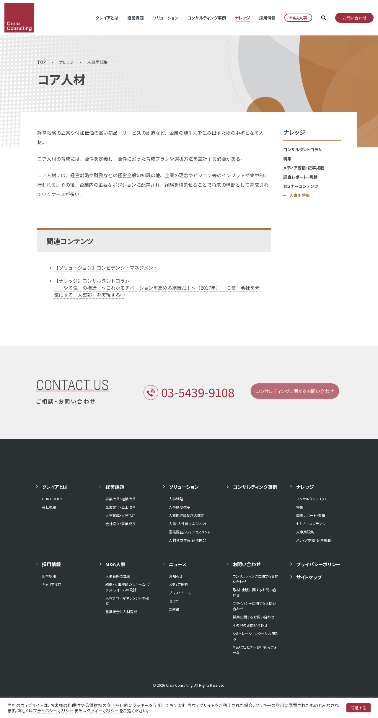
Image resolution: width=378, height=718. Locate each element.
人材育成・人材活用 (120, 515)
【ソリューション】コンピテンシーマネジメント (106, 267)
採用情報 (267, 18)
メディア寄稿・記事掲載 (303, 168)
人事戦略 (176, 498)
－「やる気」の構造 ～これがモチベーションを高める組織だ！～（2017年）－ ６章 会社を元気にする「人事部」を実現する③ (157, 291)
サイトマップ (309, 577)
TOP (41, 62)
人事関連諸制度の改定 (186, 515)
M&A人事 (115, 564)
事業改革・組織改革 (120, 498)
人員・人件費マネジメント (188, 523)
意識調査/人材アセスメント (189, 531)
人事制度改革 (179, 506)
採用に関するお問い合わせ (253, 616)
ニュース (178, 564)
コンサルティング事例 (206, 18)
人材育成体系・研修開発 (187, 540)
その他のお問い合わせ (250, 625)
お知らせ (176, 576)
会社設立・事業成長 (120, 523)
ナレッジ (242, 18)
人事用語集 (97, 62)
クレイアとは (106, 18)
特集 (287, 159)
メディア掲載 (178, 584)
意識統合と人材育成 (121, 611)
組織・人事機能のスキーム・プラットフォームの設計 (127, 587)
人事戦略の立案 (117, 576)
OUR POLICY (52, 498)
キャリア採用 (51, 584)
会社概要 (49, 506)
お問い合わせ (246, 564)
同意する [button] (358, 708)
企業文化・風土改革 (120, 506)
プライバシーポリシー (318, 564)
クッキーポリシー (103, 710)
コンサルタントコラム (302, 149)
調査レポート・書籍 (300, 177)
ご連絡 (174, 609)
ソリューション (165, 18)
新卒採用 (49, 576)
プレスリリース (180, 592)
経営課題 (135, 18)
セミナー (175, 600)
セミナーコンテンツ (300, 186)
